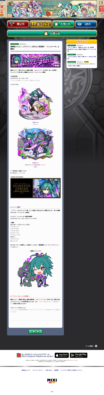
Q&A (86, 24)
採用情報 (56, 370)
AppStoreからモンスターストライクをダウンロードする (62, 355)
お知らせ (63, 24)
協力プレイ (40, 24)
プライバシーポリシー (37, 370)
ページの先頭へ (91, 346)
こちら (24, 307)
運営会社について (26, 370)
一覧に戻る (35, 332)
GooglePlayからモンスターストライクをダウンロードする (78, 355)
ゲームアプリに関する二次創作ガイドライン (71, 370)
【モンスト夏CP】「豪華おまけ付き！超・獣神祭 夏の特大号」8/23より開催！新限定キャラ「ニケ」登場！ (81, 49)
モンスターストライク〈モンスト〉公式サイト (52, 10)
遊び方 (18, 24)
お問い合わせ (49, 370)
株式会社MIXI (52, 381)
